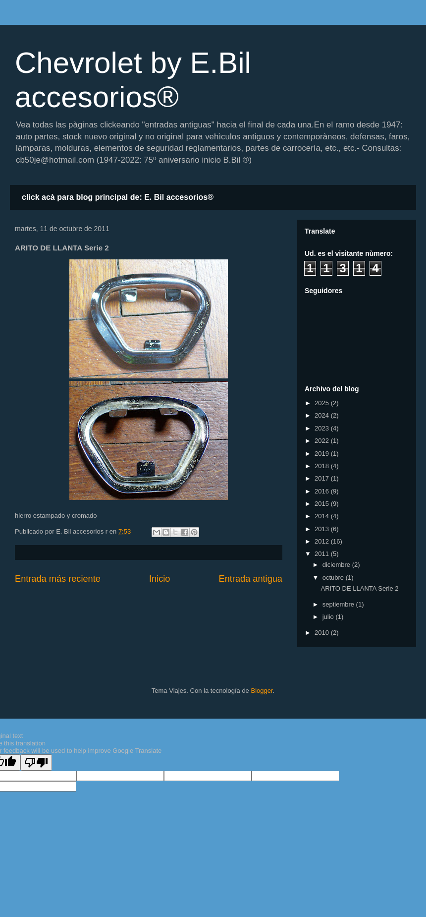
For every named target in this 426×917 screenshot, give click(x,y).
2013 (323, 529)
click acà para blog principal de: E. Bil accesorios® (117, 197)
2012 (323, 541)
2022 (323, 440)
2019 (323, 453)
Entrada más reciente (58, 579)
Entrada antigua (250, 579)
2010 (323, 632)
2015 (323, 503)
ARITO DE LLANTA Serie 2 (359, 588)
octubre (334, 577)
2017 (323, 478)
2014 (323, 516)
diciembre (337, 564)
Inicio (159, 579)
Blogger (261, 690)
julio (329, 616)
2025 (323, 403)
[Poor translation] (36, 762)
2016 (323, 491)
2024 (323, 415)
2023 (323, 428)
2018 (323, 466)
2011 (323, 553)
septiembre (339, 604)
